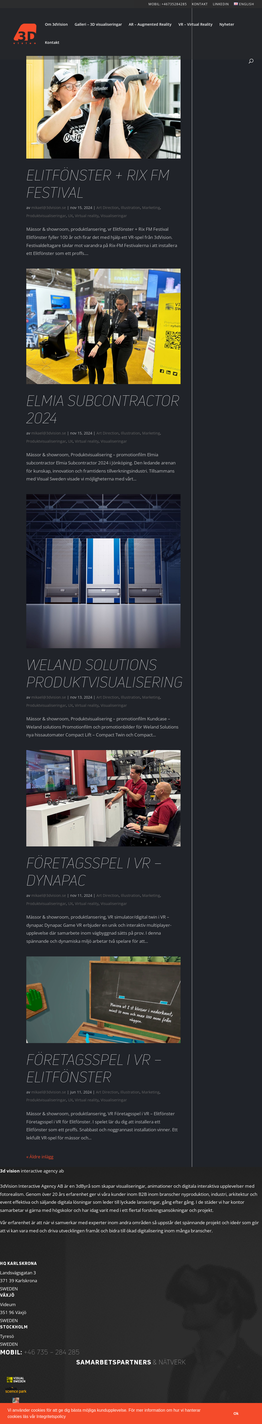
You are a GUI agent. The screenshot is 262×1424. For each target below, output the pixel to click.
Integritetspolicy (51, 1416)
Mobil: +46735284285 (167, 4)
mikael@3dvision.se (48, 207)
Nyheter (226, 25)
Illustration (130, 207)
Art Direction (107, 207)
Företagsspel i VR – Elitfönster (94, 1068)
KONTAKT (200, 4)
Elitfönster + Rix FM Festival (97, 183)
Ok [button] (236, 1413)
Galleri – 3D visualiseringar (98, 25)
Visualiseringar (114, 215)
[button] (68, 1417)
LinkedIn (221, 4)
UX (70, 215)
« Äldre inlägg (39, 1157)
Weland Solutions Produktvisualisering (104, 673)
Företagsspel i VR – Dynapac (94, 871)
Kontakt (52, 43)
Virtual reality (87, 215)
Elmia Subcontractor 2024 (102, 409)
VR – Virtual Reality (195, 25)
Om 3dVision (56, 25)
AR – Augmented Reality (150, 25)
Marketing (151, 207)
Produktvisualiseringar (46, 215)
